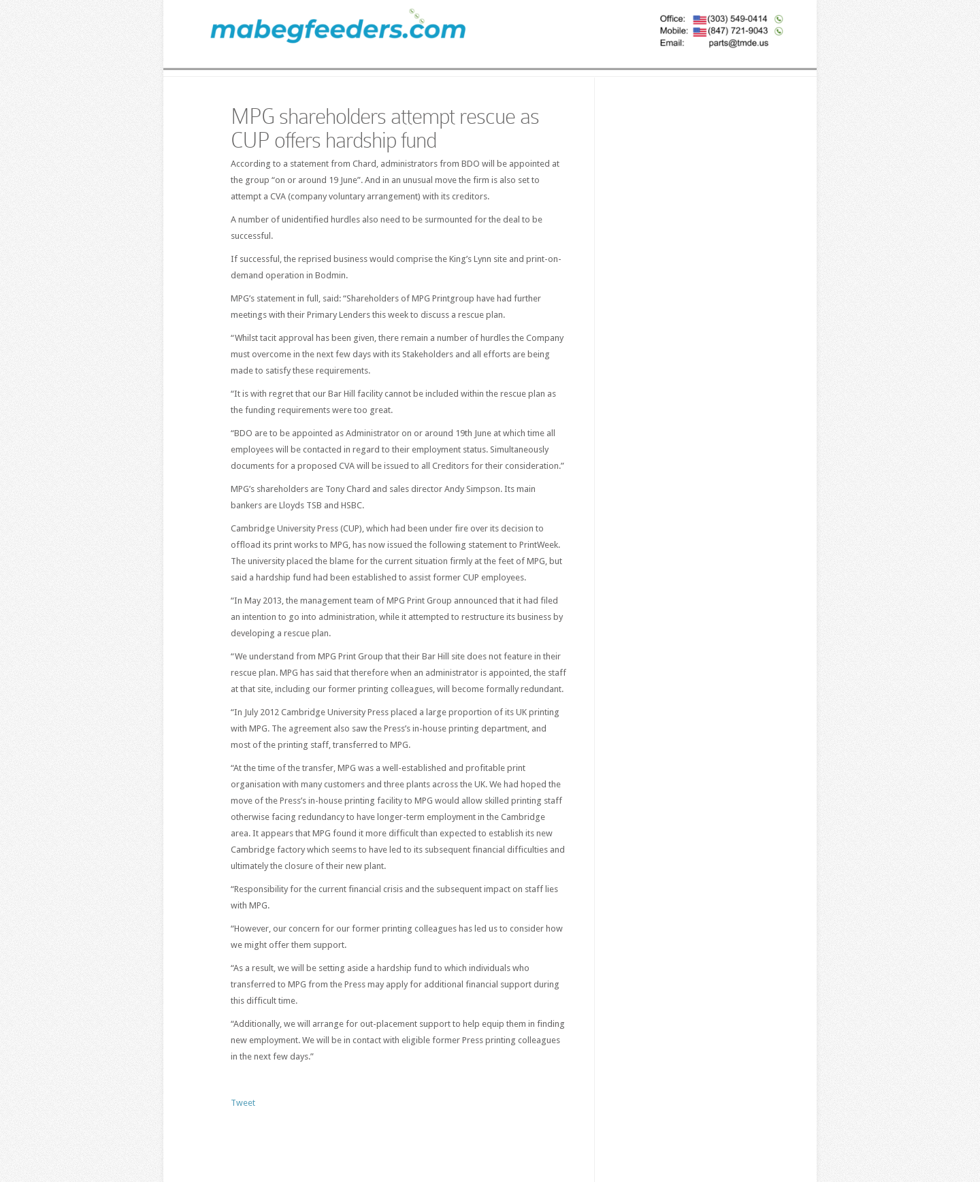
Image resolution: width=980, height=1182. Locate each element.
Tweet (243, 1103)
